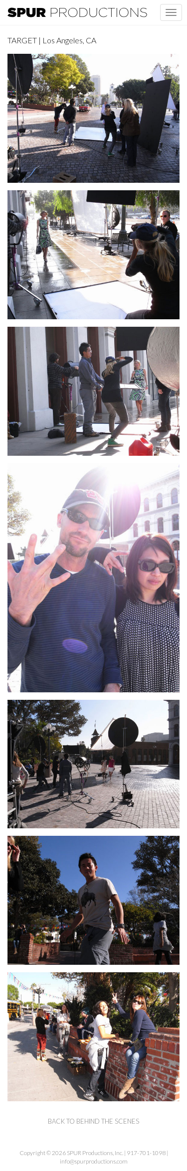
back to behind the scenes (93, 1121)
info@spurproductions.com (94, 1161)
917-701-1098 (146, 1153)
